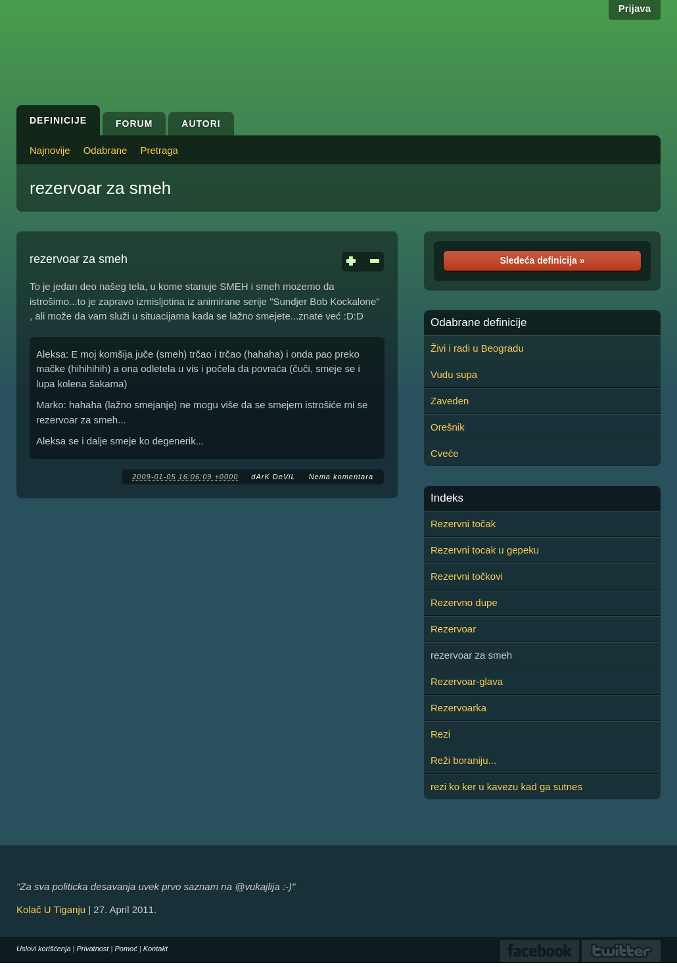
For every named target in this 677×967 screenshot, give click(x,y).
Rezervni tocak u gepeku (485, 549)
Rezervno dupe (464, 602)
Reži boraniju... (463, 760)
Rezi (440, 734)
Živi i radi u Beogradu (477, 348)
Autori (200, 123)
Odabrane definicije (478, 323)
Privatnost (93, 949)
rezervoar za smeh (100, 188)
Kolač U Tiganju (50, 909)
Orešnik (448, 427)
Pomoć (125, 949)
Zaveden (450, 400)
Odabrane (105, 150)
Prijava (635, 8)
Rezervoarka (458, 707)
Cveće (445, 453)
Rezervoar (453, 628)
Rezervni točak (463, 523)
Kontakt (155, 949)
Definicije (58, 120)
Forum (134, 123)
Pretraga (159, 150)
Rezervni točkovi (467, 576)
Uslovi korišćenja (43, 949)
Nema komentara (341, 477)
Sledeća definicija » (542, 260)
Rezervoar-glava (467, 681)
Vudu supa (454, 374)
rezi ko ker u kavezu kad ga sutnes (506, 786)
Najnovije (50, 150)
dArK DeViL (273, 477)
